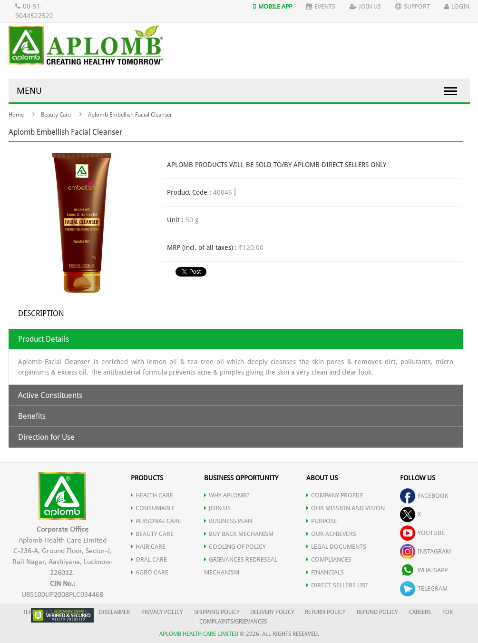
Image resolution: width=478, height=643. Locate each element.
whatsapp (424, 570)
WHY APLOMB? (227, 495)
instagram (425, 551)
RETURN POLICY (325, 612)
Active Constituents (50, 395)
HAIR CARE (148, 546)
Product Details (43, 339)
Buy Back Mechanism (238, 533)
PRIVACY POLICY (162, 612)
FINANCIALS (325, 572)
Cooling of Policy (235, 546)
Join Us (365, 6)
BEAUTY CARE (152, 533)
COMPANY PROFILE (334, 495)
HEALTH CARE (152, 495)
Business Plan (228, 520)
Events (320, 6)
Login (456, 6)
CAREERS (420, 612)
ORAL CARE (149, 559)
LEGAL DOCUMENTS (336, 546)
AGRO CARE (149, 572)
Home (16, 114)
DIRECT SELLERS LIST (337, 585)
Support (412, 6)
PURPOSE (321, 520)
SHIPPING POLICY (217, 612)
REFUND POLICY (377, 612)
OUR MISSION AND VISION (345, 508)
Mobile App (272, 6)
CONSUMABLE (153, 508)
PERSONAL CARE (156, 520)
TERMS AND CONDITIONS (55, 612)
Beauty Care (56, 114)
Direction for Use (46, 437)
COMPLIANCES (328, 559)
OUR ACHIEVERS (331, 533)
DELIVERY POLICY (272, 612)
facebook (424, 495)
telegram (424, 588)
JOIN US (217, 508)
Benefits (32, 416)
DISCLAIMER (114, 612)
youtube (422, 532)
